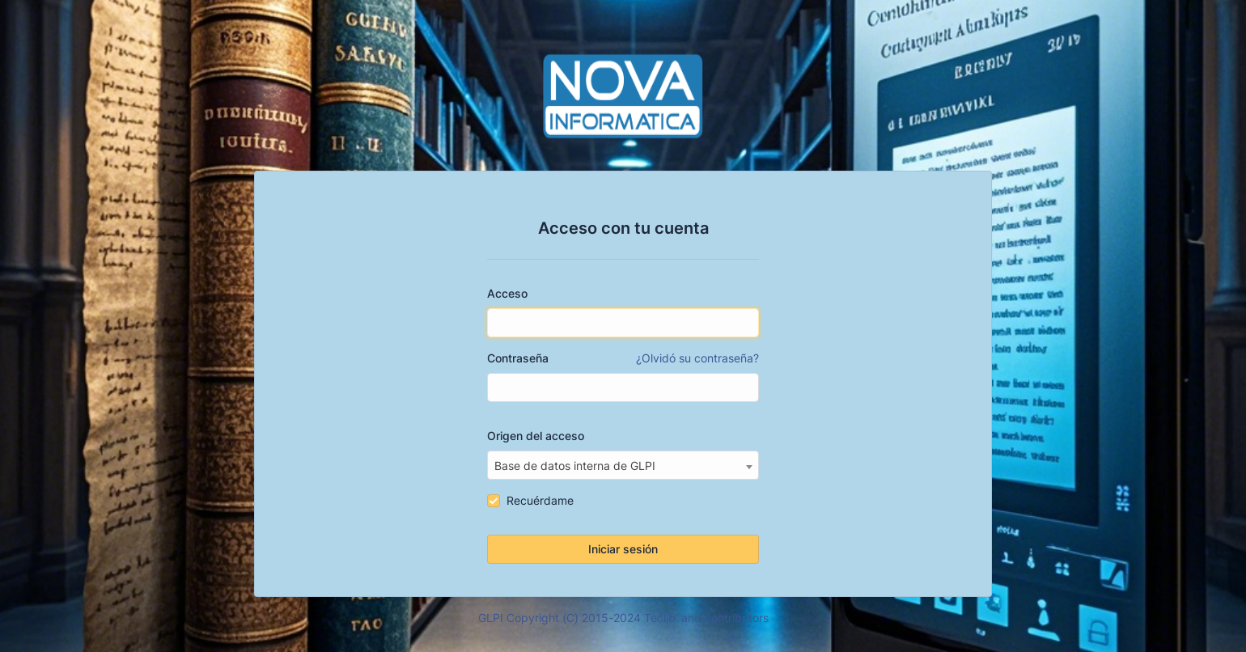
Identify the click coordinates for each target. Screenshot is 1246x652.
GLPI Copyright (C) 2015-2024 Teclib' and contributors (623, 617)
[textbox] (623, 466)
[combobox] (623, 465)
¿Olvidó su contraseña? (697, 358)
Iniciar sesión (623, 549)
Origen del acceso (535, 435)
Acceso (507, 293)
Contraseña (623, 358)
